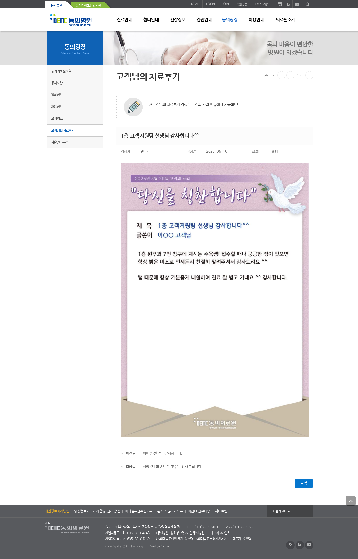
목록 (303, 483)
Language (261, 4)
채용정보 (56, 107)
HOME (194, 4)
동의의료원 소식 (61, 71)
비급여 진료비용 (199, 511)
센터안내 (151, 20)
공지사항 (56, 83)
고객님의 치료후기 (62, 130)
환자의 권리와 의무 (170, 511)
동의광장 (229, 20)
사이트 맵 (307, 20)
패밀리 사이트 (281, 511)
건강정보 (177, 20)
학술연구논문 (59, 142)
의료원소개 (285, 20)
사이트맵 (221, 511)
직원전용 (241, 4)
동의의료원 (75, 19)
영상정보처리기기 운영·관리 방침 (97, 511)
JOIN (225, 4)
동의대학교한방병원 (88, 6)
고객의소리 (58, 118)
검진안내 (204, 20)
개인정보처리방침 (57, 511)
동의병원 (56, 5)
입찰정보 (56, 95)
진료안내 (124, 20)
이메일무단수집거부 (138, 511)
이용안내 (256, 20)
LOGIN (210, 4)
